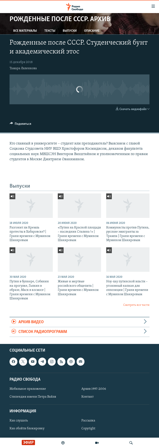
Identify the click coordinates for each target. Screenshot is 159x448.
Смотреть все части (136, 305)
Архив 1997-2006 (93, 389)
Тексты (49, 31)
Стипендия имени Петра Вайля (33, 396)
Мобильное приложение (28, 389)
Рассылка (88, 421)
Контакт (87, 396)
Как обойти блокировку (27, 428)
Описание (92, 31)
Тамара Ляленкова (23, 68)
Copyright (88, 428)
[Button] (20, 125)
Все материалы (25, 31)
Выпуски (70, 31)
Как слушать (19, 421)
